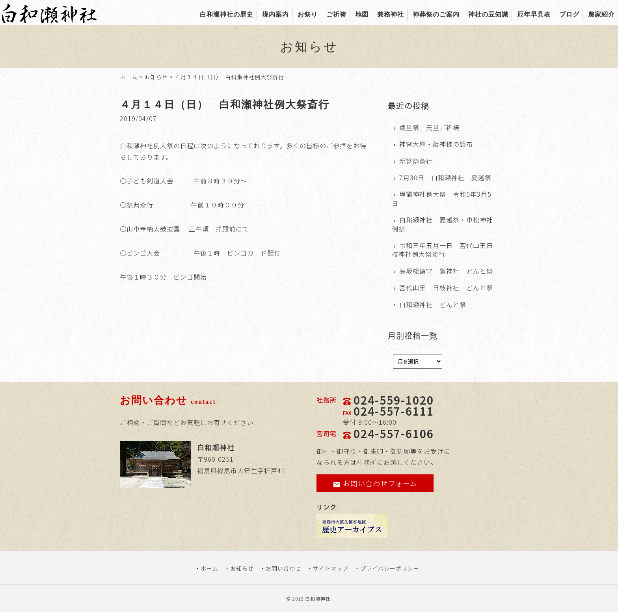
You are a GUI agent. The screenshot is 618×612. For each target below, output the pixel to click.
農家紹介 (601, 14)
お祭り (308, 14)
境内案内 (275, 14)
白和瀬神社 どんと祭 (432, 304)
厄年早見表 (534, 14)
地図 (362, 14)
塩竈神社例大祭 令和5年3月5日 (441, 198)
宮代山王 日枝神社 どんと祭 (446, 287)
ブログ (569, 14)
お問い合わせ (283, 568)
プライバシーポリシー (389, 568)
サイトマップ (330, 568)
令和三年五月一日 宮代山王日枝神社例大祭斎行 (442, 250)
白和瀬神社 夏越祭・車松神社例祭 (442, 224)
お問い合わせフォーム (375, 483)
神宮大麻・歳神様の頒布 (436, 144)
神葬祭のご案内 (436, 14)
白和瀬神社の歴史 (226, 14)
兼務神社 (390, 14)
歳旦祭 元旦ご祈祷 (429, 127)
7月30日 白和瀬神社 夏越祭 (445, 177)
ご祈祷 (336, 14)
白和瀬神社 (318, 598)
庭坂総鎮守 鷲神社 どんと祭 (446, 271)
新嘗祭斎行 (416, 161)
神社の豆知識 (488, 14)
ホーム (129, 77)
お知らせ (156, 77)
